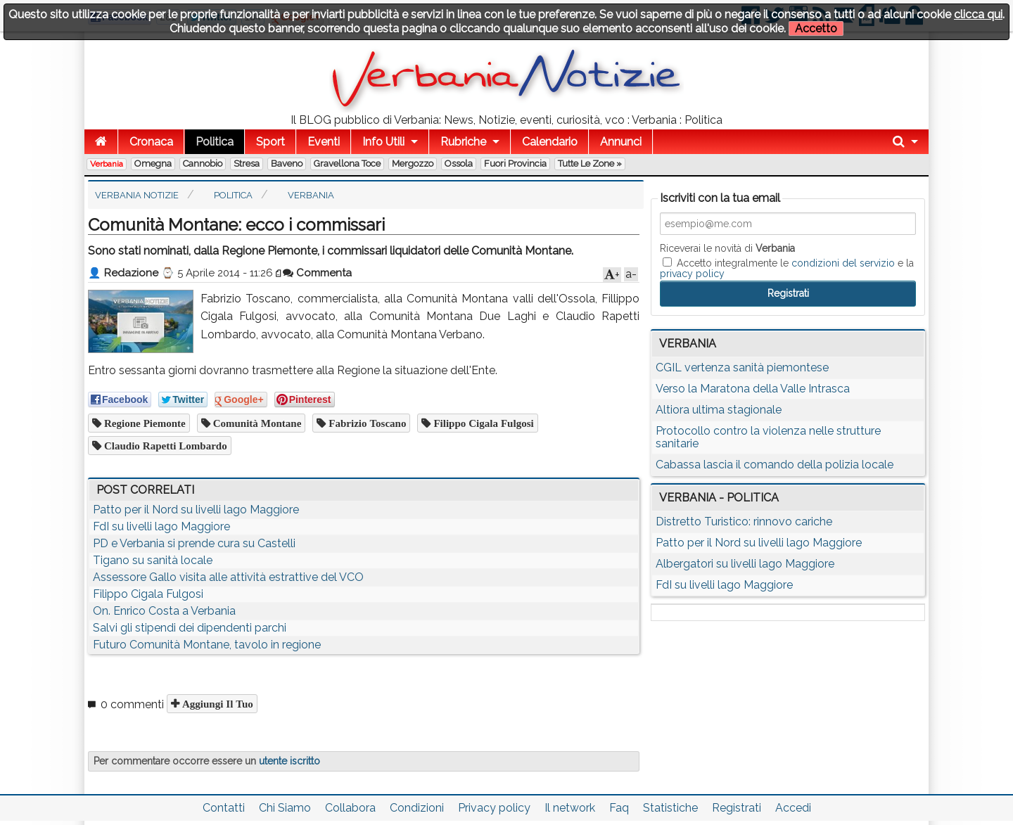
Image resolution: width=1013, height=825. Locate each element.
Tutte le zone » (590, 163)
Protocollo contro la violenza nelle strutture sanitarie (768, 437)
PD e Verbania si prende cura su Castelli (194, 543)
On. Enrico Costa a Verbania (164, 611)
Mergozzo (412, 163)
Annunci (621, 141)
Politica (215, 141)
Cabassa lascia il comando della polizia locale (774, 464)
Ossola (459, 163)
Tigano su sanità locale (152, 560)
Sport (270, 141)
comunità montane (256, 423)
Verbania (106, 164)
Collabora (350, 807)
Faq (619, 807)
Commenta (317, 273)
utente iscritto (289, 761)
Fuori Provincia (515, 163)
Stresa (247, 163)
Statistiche (670, 807)
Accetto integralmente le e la (787, 268)
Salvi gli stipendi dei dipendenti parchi (189, 627)
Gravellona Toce (347, 163)
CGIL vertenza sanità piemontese (742, 367)
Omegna (153, 163)
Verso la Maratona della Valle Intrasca (753, 388)
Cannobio (202, 163)
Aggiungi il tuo (216, 703)
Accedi (793, 807)
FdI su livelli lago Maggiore (161, 526)
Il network (569, 807)
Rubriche (463, 141)
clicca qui (978, 14)
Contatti (224, 807)
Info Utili (383, 141)
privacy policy (692, 273)
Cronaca (151, 141)
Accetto (816, 28)
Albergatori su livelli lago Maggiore (745, 563)
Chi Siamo (285, 807)
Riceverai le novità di (727, 248)
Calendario (550, 141)
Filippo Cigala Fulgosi (148, 594)
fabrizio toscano (366, 423)
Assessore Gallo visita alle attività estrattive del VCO (228, 577)
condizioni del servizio (843, 263)
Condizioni (417, 807)
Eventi (323, 141)
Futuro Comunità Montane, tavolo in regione (207, 644)
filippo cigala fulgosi (482, 423)
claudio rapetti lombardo (164, 445)
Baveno (286, 163)
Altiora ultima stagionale (719, 409)
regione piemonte (143, 423)
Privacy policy (494, 807)
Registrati (736, 807)
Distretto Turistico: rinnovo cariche (744, 521)
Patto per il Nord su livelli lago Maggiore (196, 509)
